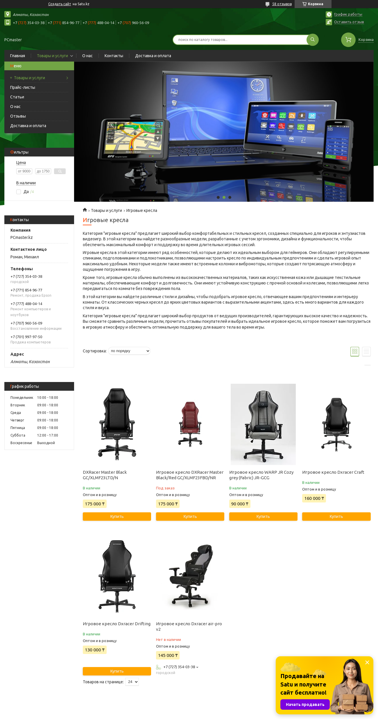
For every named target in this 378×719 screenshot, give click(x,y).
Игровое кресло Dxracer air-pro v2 (189, 626)
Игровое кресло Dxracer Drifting (117, 623)
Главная (17, 56)
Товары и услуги (52, 56)
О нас (87, 56)
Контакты (114, 56)
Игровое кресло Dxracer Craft (333, 472)
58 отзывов (282, 4)
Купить (117, 516)
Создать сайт (59, 4)
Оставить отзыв (349, 22)
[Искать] (313, 40)
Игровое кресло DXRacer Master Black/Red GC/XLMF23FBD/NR (189, 475)
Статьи (17, 97)
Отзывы (18, 116)
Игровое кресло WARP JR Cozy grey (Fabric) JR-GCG (261, 475)
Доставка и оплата (153, 56)
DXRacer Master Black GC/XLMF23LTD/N (105, 475)
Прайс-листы (22, 87)
